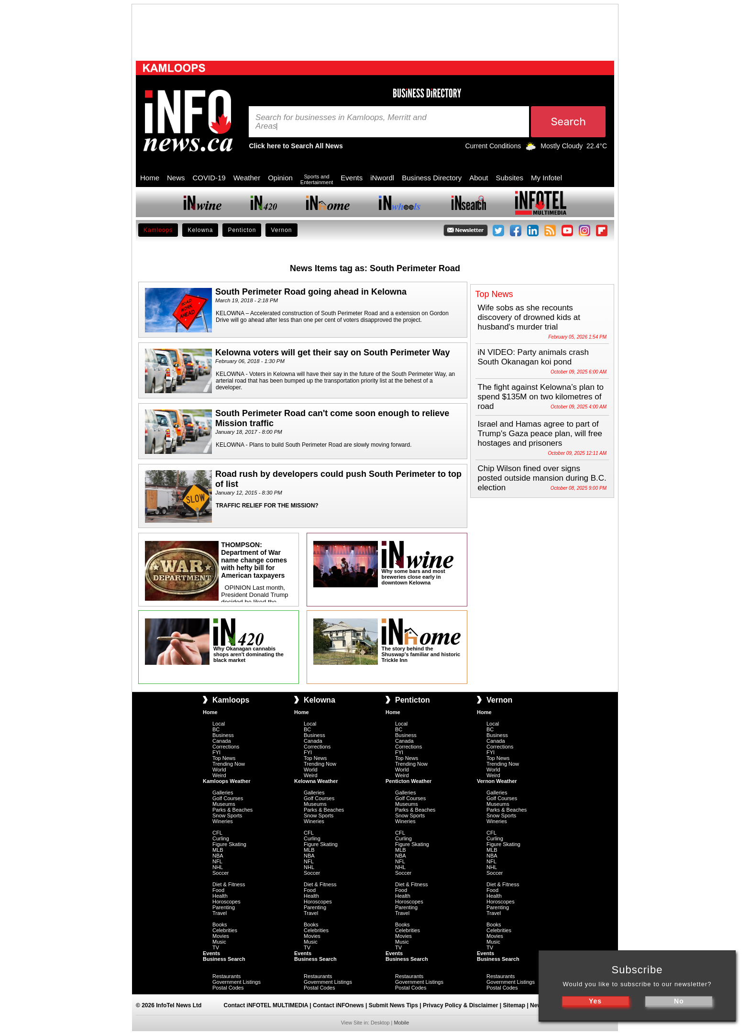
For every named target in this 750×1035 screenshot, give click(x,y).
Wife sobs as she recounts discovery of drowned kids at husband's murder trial (529, 317)
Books (219, 924)
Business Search (224, 959)
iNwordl (382, 178)
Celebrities (224, 930)
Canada (221, 741)
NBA (217, 856)
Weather (246, 178)
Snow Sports (227, 815)
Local (218, 724)
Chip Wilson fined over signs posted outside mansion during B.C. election (542, 478)
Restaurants (226, 976)
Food (218, 890)
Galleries (222, 792)
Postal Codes (227, 988)
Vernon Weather (497, 781)
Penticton (242, 230)
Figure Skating (229, 844)
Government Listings (236, 982)
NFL (217, 861)
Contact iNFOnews (338, 1005)
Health (220, 896)
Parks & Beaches (232, 810)
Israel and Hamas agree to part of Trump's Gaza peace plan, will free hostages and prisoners (540, 433)
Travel (219, 913)
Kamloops (158, 230)
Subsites (509, 178)
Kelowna (200, 230)
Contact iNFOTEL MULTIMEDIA (266, 1005)
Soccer (220, 873)
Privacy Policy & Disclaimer (460, 1005)
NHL (217, 867)
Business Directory (432, 178)
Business (223, 735)
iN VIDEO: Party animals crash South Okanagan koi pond (533, 357)
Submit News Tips (393, 1005)
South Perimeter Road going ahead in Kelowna (311, 292)
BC (216, 729)
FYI (216, 752)
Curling (220, 838)
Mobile (401, 1022)
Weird (219, 775)
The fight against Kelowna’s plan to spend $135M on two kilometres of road (541, 397)
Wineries (222, 821)
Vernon (281, 230)
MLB (217, 850)
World (219, 769)
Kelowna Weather (316, 781)
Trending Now (228, 764)
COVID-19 (209, 178)
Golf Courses (227, 798)
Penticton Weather (408, 781)
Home (149, 178)
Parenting (223, 907)
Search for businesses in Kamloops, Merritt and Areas (341, 122)
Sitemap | (516, 1005)
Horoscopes (226, 901)
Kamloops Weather (226, 781)
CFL (217, 833)
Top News (223, 758)
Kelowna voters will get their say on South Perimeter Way (332, 352)
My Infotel (546, 178)
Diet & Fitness (228, 884)
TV (215, 947)
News (176, 178)
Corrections (225, 746)
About (478, 178)
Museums (223, 804)
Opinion (280, 178)
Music (219, 942)
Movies (220, 936)
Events (352, 178)
